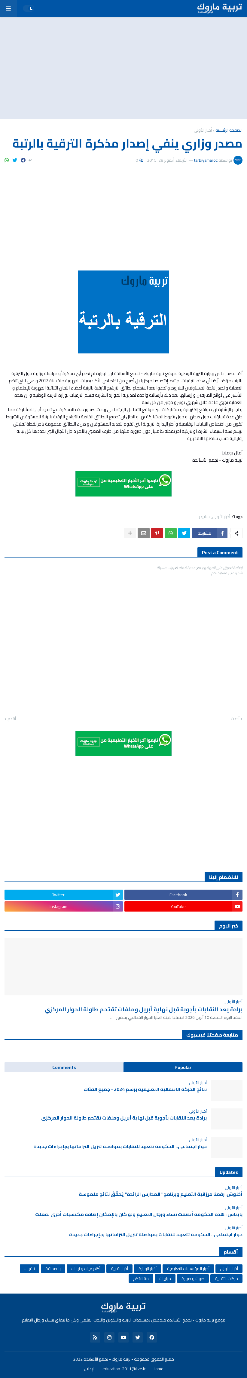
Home (158, 1369)
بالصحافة (53, 1269)
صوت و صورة (192, 1278)
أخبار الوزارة (148, 1269)
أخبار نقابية (119, 1269)
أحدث (235, 719)
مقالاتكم (141, 1278)
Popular (183, 1067)
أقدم (12, 719)
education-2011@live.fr (124, 1369)
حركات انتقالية (226, 1278)
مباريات (165, 1278)
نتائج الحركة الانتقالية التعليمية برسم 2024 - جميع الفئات (145, 1089)
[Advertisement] (123, 68)
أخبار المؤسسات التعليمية (188, 1269)
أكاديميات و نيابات (85, 1269)
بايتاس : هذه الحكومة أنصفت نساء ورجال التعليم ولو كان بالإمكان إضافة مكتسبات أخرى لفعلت (138, 1214)
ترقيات (29, 1269)
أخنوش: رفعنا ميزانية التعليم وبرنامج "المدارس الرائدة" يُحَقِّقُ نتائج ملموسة (160, 1194)
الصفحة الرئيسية (228, 130)
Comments (64, 1067)
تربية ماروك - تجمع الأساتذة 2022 (101, 1359)
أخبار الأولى (203, 130)
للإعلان (90, 1369)
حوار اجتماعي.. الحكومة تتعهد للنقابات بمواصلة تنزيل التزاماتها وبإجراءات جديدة (120, 1146)
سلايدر (204, 517)
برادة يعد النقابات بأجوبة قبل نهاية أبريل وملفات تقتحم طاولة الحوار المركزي (143, 1009)
